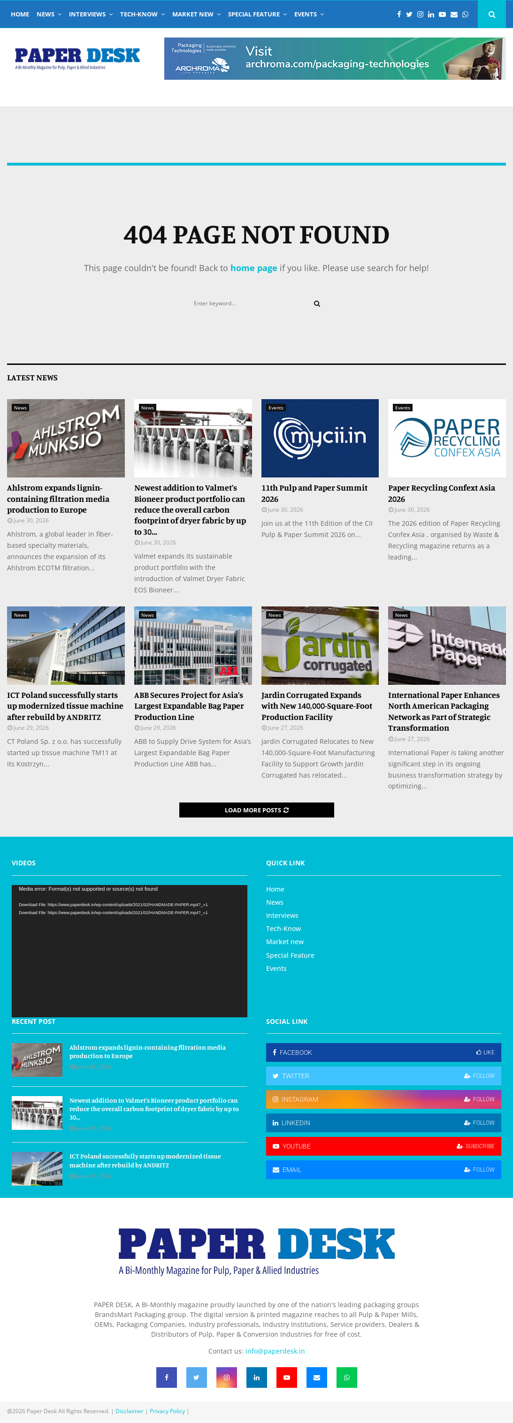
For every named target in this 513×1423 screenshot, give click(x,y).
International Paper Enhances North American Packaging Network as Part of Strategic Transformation (444, 711)
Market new (193, 14)
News (45, 14)
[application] (129, 951)
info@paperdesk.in (275, 1351)
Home (20, 14)
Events (305, 14)
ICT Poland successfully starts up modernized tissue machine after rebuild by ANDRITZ (65, 705)
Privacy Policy (167, 1411)
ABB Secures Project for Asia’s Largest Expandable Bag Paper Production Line (189, 705)
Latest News (32, 377)
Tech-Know (139, 14)
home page (253, 267)
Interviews (87, 14)
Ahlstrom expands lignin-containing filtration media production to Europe (58, 498)
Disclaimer (129, 1411)
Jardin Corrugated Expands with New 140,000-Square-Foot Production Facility (316, 705)
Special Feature (254, 14)
